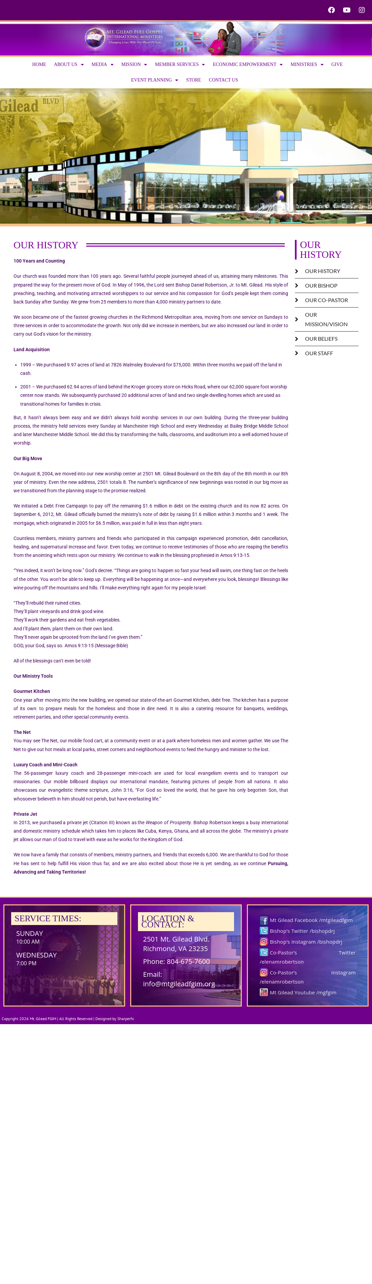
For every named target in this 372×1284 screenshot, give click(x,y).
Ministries (307, 64)
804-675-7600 (188, 961)
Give (337, 64)
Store (193, 80)
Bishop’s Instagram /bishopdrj (306, 941)
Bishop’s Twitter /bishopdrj (302, 930)
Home (39, 64)
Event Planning (155, 80)
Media (103, 64)
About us (69, 64)
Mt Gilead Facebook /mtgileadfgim (311, 920)
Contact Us (223, 80)
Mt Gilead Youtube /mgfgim (303, 992)
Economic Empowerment (248, 64)
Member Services (180, 64)
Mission (134, 64)
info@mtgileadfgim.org (179, 983)
